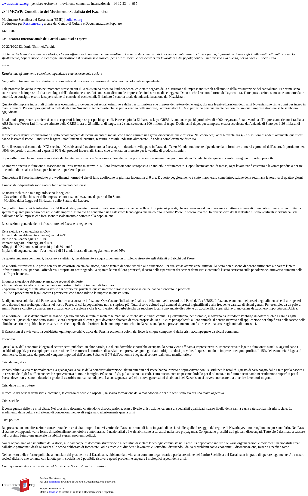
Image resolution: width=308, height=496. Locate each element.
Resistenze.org (33, 23)
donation (53, 491)
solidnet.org (74, 19)
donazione (54, 481)
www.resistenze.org (15, 3)
